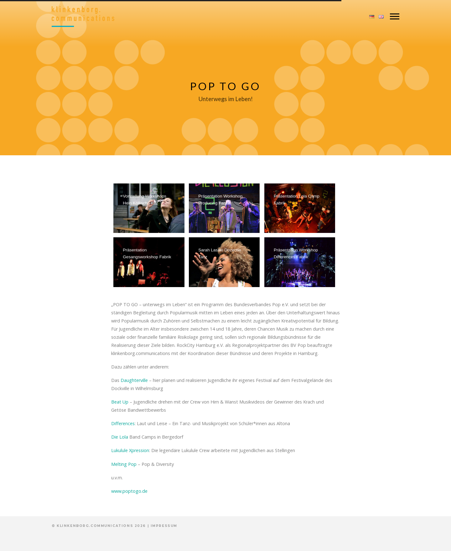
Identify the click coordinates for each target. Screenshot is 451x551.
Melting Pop (124, 464)
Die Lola (119, 437)
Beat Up (119, 402)
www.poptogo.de (129, 491)
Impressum (164, 526)
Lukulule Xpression (130, 450)
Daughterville (134, 380)
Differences (123, 423)
